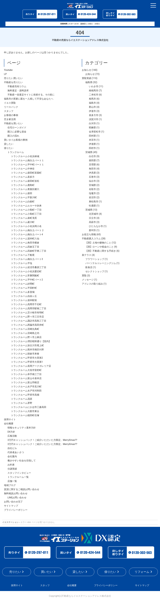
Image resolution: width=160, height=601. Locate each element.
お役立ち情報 (89, 234)
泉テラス (86, 255)
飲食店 (88, 267)
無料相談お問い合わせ (15, 493)
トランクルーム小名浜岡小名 (26, 226)
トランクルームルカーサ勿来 (26, 205)
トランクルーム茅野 (21, 403)
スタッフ (8, 111)
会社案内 (12, 456)
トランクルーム (15, 152)
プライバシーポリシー (15, 509)
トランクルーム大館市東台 (25, 411)
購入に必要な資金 (16, 131)
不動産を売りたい (13, 82)
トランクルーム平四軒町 (24, 287)
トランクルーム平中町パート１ (27, 164)
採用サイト (10, 419)
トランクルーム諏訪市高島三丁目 (28, 320)
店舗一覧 (12, 481)
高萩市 (92, 222)
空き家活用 (10, 119)
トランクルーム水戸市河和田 (26, 390)
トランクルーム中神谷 (23, 168)
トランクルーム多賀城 (23, 292)
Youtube (8, 70)
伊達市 (92, 111)
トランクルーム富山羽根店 (25, 382)
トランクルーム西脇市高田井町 (27, 324)
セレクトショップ (94, 271)
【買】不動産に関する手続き (100, 250)
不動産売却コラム (16, 86)
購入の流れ (13, 135)
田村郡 (92, 135)
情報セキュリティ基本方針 (21, 427)
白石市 (92, 156)
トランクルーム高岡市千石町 (26, 304)
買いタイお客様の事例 (15, 139)
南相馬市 (93, 90)
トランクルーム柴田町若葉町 (26, 172)
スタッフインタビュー (19, 472)
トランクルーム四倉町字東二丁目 (28, 250)
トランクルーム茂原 (21, 398)
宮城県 (88, 152)
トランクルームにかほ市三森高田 (28, 407)
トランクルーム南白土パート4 (27, 234)
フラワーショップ (94, 259)
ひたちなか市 (96, 226)
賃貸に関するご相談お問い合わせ (21, 489)
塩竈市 (92, 193)
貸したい (8, 144)
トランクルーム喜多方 (23, 176)
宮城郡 (92, 185)
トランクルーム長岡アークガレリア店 (31, 366)
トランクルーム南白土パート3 (27, 259)
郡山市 (92, 107)
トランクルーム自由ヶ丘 (24, 296)
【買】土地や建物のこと (98, 242)
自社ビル (12, 448)
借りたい (8, 148)
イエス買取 (10, 102)
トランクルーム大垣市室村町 (26, 370)
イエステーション (10, 522)
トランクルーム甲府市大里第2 (27, 357)
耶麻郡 (92, 127)
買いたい (47, 572)
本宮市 (92, 139)
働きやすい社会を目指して (21, 460)
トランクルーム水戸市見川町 (26, 386)
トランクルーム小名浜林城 (25, 156)
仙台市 (92, 181)
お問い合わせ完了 (13, 501)
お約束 (11, 464)
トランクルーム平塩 (21, 263)
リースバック (11, 107)
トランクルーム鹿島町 (23, 185)
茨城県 (88, 209)
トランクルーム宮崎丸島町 (25, 329)
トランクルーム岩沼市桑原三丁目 (28, 267)
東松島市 (93, 201)
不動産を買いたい (13, 123)
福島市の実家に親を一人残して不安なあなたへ (28, 98)
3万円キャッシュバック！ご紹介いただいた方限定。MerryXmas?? (42, 440)
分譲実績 (12, 468)
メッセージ (88, 279)
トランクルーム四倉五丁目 (25, 246)
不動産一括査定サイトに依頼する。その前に (31, 94)
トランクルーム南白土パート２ (27, 230)
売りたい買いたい (13, 78)
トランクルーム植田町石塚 (25, 415)
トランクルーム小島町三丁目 (26, 213)
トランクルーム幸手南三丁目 (26, 374)
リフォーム (142, 572)
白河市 (92, 123)
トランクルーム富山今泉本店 (26, 378)
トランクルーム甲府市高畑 (25, 394)
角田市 (92, 168)
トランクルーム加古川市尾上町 (27, 345)
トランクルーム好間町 (23, 283)
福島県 (88, 82)
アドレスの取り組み (92, 283)
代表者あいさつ (15, 452)
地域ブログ (10, 485)
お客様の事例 (11, 115)
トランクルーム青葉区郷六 (25, 189)
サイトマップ (11, 505)
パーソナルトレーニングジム (100, 263)
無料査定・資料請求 (18, 90)
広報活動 (12, 435)
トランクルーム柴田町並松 (25, 181)
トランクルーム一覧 (18, 477)
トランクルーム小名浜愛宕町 (26, 271)
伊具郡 (92, 172)
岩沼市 (92, 197)
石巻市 (92, 176)
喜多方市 (93, 115)
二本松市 (93, 94)
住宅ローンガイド (16, 127)
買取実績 (86, 78)
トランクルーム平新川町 (24, 197)
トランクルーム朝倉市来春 (25, 353)
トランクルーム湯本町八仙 (25, 238)
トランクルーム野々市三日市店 (27, 316)
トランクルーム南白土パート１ (27, 160)
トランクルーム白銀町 (23, 201)
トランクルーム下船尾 (23, 255)
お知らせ (86, 70)
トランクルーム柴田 (21, 193)
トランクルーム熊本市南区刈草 (27, 349)
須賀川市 (93, 119)
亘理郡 (92, 164)
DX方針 (11, 431)
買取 (84, 275)
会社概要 (8, 423)
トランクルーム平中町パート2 (27, 279)
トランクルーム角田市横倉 (25, 242)
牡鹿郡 (92, 205)
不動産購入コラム (91, 238)
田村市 (92, 148)
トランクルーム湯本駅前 (24, 300)
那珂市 (92, 230)
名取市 (92, 189)
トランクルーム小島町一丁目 (26, 209)
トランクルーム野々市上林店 (26, 337)
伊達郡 (92, 144)
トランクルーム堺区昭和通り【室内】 (31, 341)
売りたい (15, 572)
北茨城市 (93, 213)
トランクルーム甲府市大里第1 (27, 361)
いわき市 (93, 86)
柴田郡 (92, 160)
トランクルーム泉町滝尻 (24, 218)
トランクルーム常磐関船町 (25, 275)
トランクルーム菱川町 (23, 222)
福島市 (92, 102)
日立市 (92, 218)
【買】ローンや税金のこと (99, 246)
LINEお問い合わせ (16, 497)
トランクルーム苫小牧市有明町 (27, 312)
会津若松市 (95, 131)
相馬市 (92, 98)
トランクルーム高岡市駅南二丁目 (28, 308)
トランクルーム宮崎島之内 (25, 333)
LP (5, 74)
